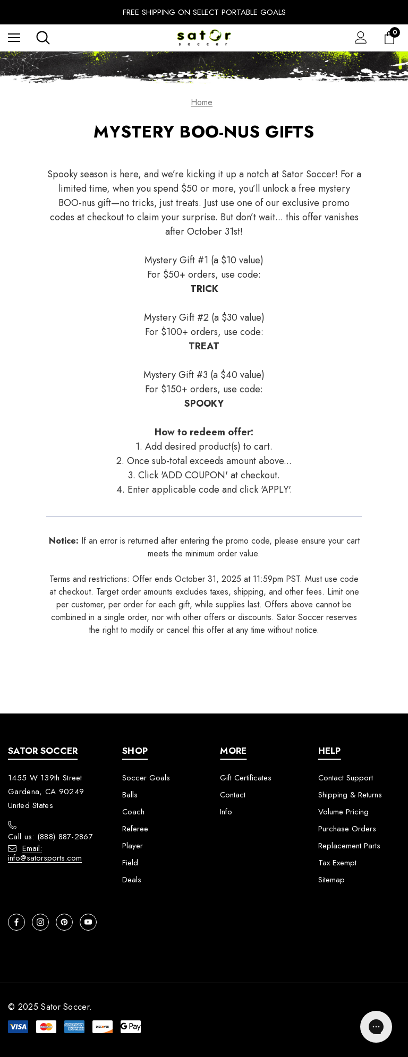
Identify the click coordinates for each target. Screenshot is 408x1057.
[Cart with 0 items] (391, 37)
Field (130, 863)
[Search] (43, 38)
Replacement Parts (349, 846)
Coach (133, 812)
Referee (135, 829)
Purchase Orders (347, 829)
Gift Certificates (245, 778)
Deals (131, 880)
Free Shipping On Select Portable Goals (204, 12)
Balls (130, 795)
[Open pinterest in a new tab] (64, 922)
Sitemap (331, 880)
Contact (232, 795)
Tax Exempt (337, 863)
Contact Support (345, 778)
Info (226, 812)
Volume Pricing (343, 812)
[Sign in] (361, 37)
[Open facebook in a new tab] (16, 922)
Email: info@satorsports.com (45, 853)
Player (132, 846)
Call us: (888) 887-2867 (50, 837)
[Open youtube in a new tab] (88, 922)
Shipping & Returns (350, 795)
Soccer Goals (146, 778)
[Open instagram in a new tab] (40, 922)
